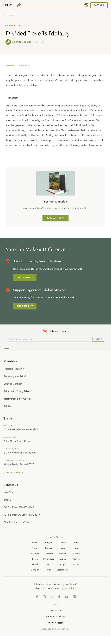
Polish (35, 558)
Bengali (48, 542)
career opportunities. (64, 588)
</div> (55, 120)
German (48, 547)
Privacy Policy (56, 623)
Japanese (48, 553)
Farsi (76, 542)
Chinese (62, 542)
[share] (41, 42)
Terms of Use (55, 611)
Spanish (76, 558)
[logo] (19, 5)
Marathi (76, 553)
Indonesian (35, 553)
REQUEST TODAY (56, 218)
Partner (99, 5)
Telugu (62, 564)
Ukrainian (35, 569)
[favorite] (37, 42)
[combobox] (50, 15)
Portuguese (48, 558)
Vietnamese (62, 569)
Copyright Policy (55, 617)
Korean (62, 553)
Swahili (35, 564)
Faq (55, 604)
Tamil (48, 564)
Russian (62, 558)
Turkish (76, 564)
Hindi (76, 547)
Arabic (35, 542)
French (35, 547)
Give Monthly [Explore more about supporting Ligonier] (25, 277)
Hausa (62, 547)
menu (8, 5)
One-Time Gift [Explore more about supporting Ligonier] (25, 306)
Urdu (48, 569)
